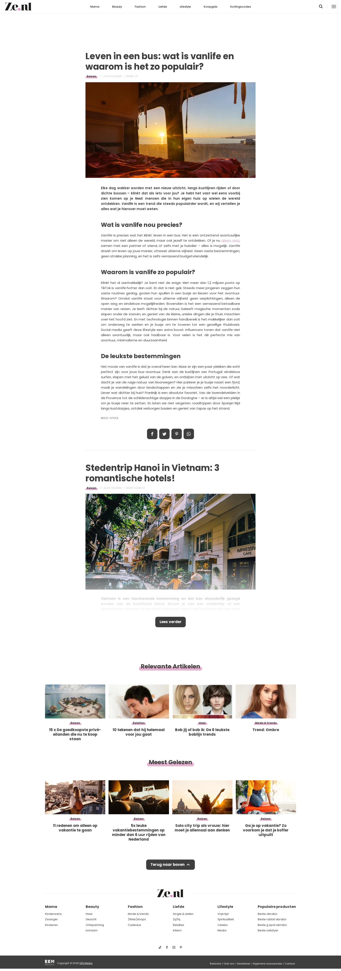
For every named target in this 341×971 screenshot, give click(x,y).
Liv (136, 76)
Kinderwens (53, 914)
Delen (152, 434)
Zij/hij (176, 919)
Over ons (229, 963)
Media (221, 930)
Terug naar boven (167, 864)
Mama (94, 7)
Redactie (215, 963)
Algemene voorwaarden (267, 963)
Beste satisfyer (268, 930)
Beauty (117, 7)
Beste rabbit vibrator (272, 919)
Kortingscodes (240, 7)
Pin (176, 434)
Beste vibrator (267, 914)
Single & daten (183, 914)
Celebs (222, 925)
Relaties (178, 925)
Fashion (140, 7)
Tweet (164, 434)
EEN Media (86, 963)
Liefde (163, 7)
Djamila (139, 488)
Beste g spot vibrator (272, 925)
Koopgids (210, 7)
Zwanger (51, 919)
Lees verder (171, 622)
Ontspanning (95, 925)
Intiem (177, 930)
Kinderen (51, 925)
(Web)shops (137, 919)
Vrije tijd (223, 914)
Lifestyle (185, 7)
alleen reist (230, 240)
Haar (89, 914)
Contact (290, 963)
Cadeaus (134, 925)
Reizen (91, 76)
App (189, 434)
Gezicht (91, 919)
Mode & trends (138, 914)
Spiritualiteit (225, 919)
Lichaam (92, 930)
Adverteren (243, 963)
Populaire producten (277, 906)
